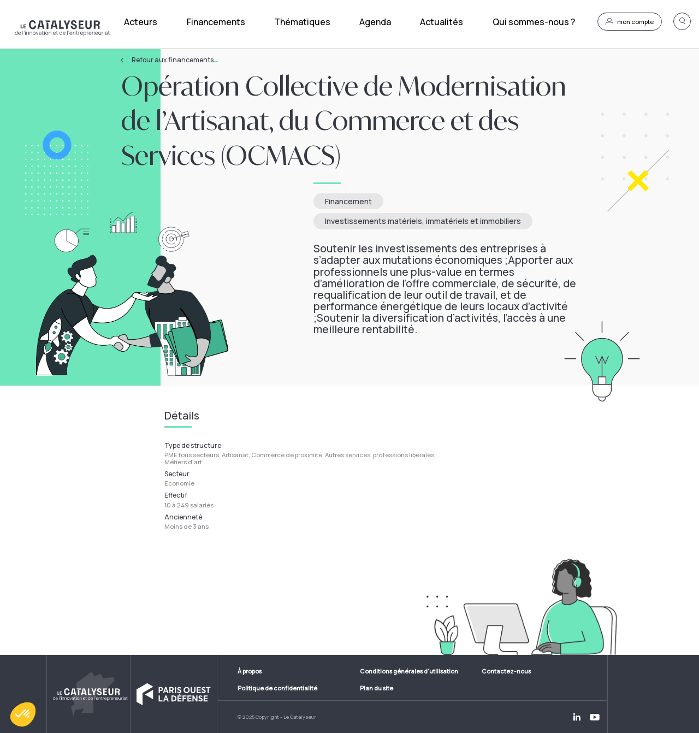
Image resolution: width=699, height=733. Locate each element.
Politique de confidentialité (277, 688)
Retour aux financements (175, 60)
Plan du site (376, 688)
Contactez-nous (506, 671)
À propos (250, 671)
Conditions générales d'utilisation (409, 671)
